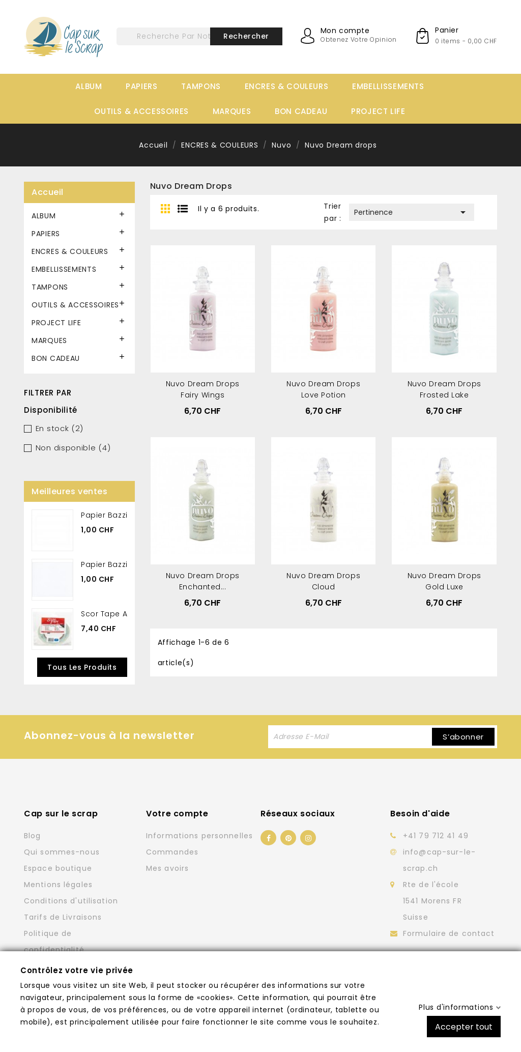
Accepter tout (464, 1026)
